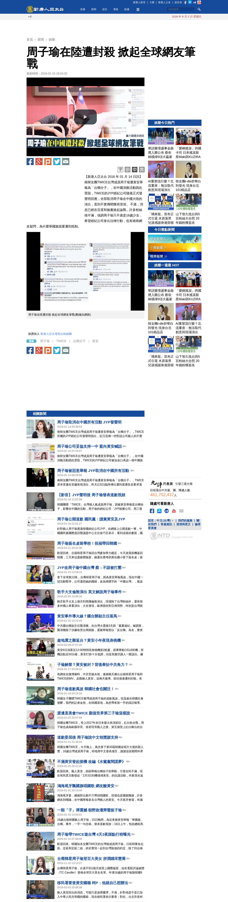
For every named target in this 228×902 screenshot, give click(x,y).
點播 (126, 9)
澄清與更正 (183, 524)
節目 (104, 9)
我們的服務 (185, 520)
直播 (82, 9)
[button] (85, 116)
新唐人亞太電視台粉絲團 (56, 333)
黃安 (95, 341)
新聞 (93, 9)
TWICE (61, 341)
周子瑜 (45, 341)
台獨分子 (79, 341)
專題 (115, 9)
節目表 (178, 2)
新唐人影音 (139, 2)
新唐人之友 (164, 2)
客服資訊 (166, 524)
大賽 (151, 2)
